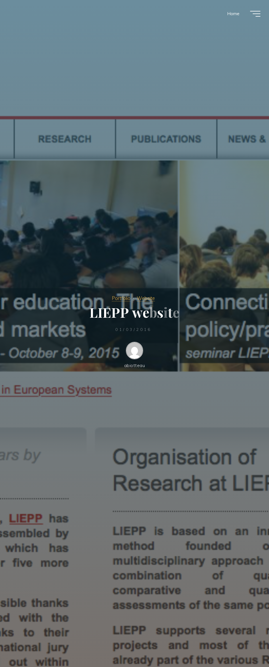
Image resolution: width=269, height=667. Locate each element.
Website (146, 298)
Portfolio (121, 298)
